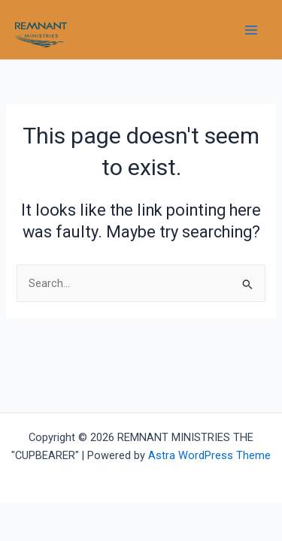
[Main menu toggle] (251, 30)
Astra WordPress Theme (209, 455)
